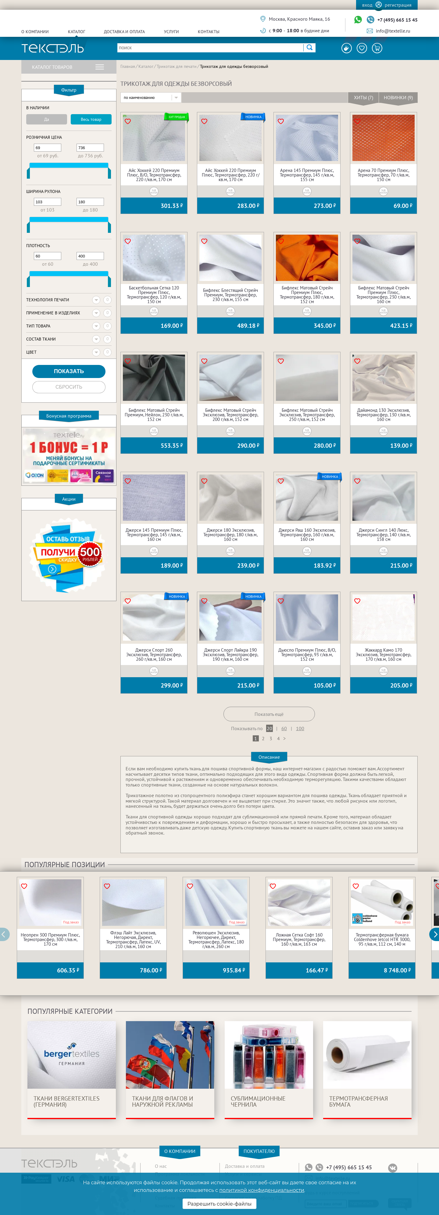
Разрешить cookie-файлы (219, 1204)
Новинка (253, 117)
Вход (367, 4)
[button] (437, 934)
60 (284, 728)
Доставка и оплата (124, 31)
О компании (35, 31)
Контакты (209, 31)
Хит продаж (177, 117)
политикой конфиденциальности (261, 1190)
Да (46, 119)
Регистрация (398, 4)
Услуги (171, 31)
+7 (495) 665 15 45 (397, 20)
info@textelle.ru (393, 31)
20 (269, 728)
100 (300, 728)
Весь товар (91, 119)
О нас (161, 1166)
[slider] (28, 174)
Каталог (76, 31)
